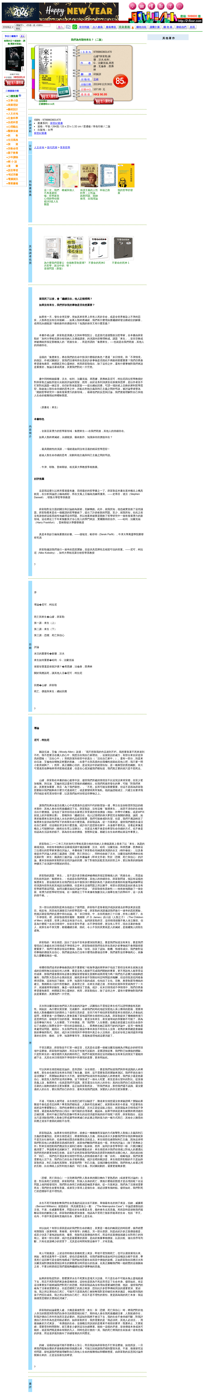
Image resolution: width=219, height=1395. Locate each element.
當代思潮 (52, 147)
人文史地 (39, 147)
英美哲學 (65, 147)
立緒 (95, 79)
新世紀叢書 (56, 123)
